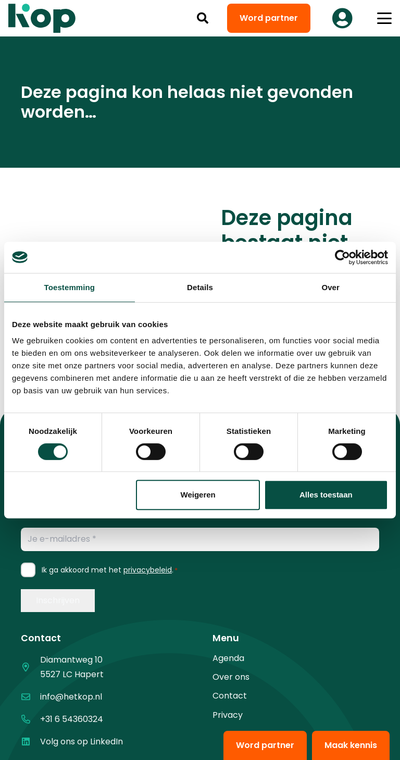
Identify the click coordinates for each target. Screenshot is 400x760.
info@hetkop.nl (71, 697)
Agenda (228, 658)
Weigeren (198, 494)
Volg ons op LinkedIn (81, 741)
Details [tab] (200, 287)
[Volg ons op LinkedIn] (30, 741)
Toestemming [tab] (69, 287)
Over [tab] (330, 287)
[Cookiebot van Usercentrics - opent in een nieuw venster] (342, 257)
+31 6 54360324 (71, 719)
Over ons (231, 677)
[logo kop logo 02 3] (42, 18)
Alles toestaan (326, 494)
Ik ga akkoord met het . (110, 570)
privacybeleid (147, 570)
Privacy (228, 715)
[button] (202, 18)
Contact (230, 696)
